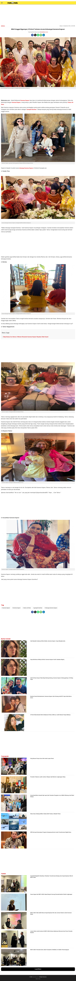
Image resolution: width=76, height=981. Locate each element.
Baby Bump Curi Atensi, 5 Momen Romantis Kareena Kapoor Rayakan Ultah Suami (25, 336)
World (3, 26)
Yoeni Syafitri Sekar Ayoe (34, 32)
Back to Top (38, 978)
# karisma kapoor (16, 607)
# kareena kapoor (6, 607)
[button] (2, 2)
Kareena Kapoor (25, 100)
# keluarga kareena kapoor (51, 607)
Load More (38, 969)
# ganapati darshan (37, 607)
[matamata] (12, 3)
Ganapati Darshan (31, 109)
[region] (38, 15)
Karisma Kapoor (16, 102)
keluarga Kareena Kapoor (26, 168)
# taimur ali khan (27, 607)
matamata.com (35, 976)
